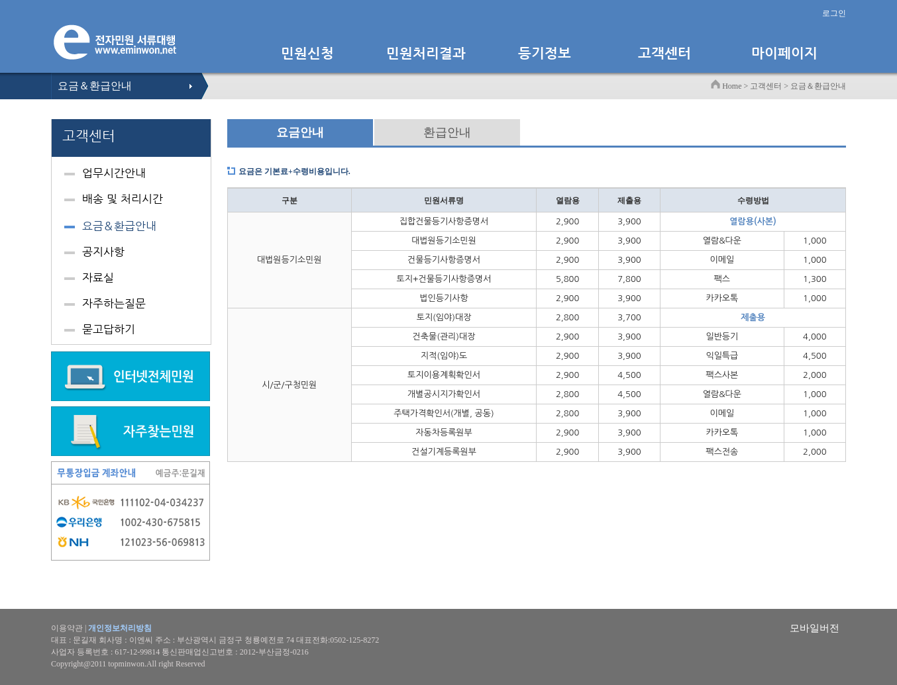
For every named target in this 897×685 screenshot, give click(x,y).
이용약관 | (101, 628)
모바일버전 (814, 628)
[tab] (131, 175)
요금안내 (300, 132)
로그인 (834, 13)
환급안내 (447, 132)
